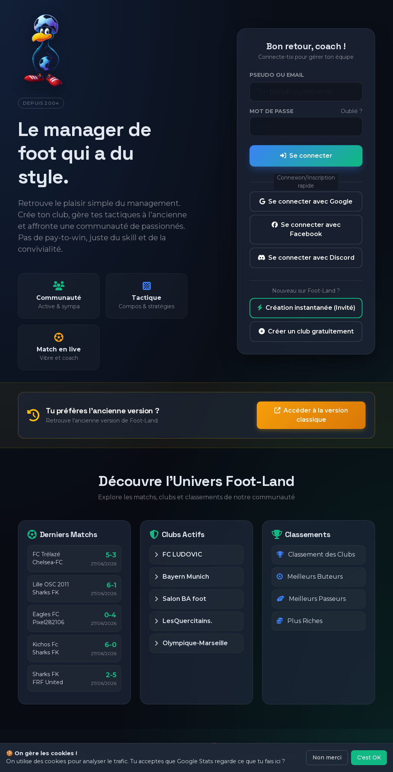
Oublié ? (351, 111)
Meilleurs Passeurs (311, 598)
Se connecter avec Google (306, 201)
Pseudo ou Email (277, 74)
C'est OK (369, 757)
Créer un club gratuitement (306, 331)
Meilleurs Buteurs (310, 576)
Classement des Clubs (316, 554)
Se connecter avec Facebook (306, 229)
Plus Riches (299, 621)
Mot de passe (271, 111)
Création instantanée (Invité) (306, 307)
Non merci (326, 757)
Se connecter (306, 155)
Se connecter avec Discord (306, 257)
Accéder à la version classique (311, 415)
